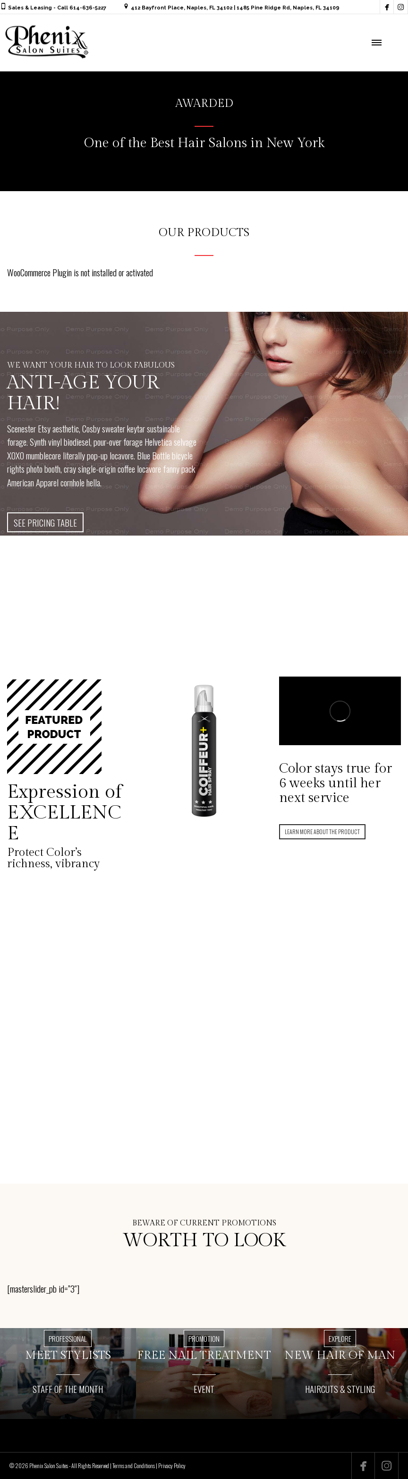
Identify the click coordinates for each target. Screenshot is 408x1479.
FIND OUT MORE (201, 1076)
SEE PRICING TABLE (45, 522)
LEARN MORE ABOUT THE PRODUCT (322, 832)
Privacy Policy (172, 1465)
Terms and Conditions (133, 1465)
